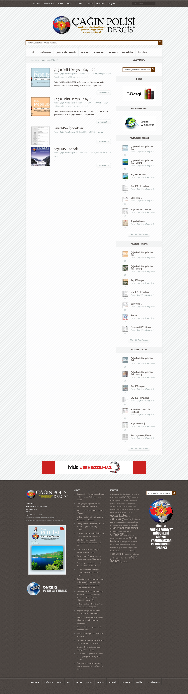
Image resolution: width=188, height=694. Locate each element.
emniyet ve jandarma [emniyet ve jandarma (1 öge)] (120, 512)
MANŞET (101, 74)
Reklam (134, 315)
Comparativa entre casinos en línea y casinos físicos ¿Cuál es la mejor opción (90, 497)
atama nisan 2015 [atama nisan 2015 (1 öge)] (121, 503)
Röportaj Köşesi (138, 221)
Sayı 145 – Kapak (66, 149)
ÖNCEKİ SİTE (127, 52)
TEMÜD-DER (49, 4)
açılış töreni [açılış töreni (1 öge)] (131, 503)
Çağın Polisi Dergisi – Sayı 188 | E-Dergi (142, 373)
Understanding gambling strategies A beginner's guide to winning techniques (90, 620)
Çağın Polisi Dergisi (67, 74)
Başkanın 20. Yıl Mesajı (141, 209)
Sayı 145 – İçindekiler (68, 128)
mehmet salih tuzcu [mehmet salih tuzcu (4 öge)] (126, 528)
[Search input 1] (92, 42)
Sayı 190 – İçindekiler (140, 186)
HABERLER (99, 52)
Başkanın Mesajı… (139, 423)
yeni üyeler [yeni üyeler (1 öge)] (127, 554)
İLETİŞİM (111, 4)
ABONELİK (113, 682)
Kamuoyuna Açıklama (141, 435)
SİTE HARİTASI (126, 682)
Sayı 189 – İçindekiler (140, 292)
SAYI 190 (94, 74)
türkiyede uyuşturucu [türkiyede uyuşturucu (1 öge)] (123, 551)
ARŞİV (69, 4)
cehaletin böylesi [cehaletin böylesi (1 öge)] (116, 509)
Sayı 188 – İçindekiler (140, 398)
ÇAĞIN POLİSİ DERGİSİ (66, 52)
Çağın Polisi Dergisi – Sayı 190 (74, 70)
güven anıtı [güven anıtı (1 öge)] (119, 522)
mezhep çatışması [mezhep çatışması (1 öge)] (116, 531)
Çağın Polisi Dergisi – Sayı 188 (142, 359)
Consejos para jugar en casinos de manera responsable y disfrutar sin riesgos (90, 666)
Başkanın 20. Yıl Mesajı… (142, 327)
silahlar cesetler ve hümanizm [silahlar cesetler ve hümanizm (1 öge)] (120, 545)
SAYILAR (78, 4)
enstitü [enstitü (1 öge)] (130, 512)
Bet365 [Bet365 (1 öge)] (121, 506)
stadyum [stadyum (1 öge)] (119, 548)
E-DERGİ (89, 4)
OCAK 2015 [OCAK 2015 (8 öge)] (119, 534)
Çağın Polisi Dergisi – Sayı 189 (74, 99)
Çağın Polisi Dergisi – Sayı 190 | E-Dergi (142, 161)
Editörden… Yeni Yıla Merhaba (140, 410)
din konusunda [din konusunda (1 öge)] (127, 509)
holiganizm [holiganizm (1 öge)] (127, 522)
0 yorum (100, 132)
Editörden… (136, 198)
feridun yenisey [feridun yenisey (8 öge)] (121, 518)
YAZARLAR (100, 4)
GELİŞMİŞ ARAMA (153, 682)
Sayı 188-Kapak (138, 386)
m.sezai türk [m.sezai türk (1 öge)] (129, 525)
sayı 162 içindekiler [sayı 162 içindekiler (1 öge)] (122, 538)
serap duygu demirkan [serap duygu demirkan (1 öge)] (129, 542)
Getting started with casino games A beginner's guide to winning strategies (90, 526)
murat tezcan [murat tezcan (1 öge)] (127, 531)
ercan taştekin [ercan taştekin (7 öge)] (120, 515)
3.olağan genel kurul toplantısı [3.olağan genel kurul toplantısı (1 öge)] (120, 494)
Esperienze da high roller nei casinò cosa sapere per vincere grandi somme (90, 656)
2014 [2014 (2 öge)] (131, 500)
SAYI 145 (92, 132)
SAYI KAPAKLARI (102, 153)
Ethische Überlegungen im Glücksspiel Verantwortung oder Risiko (89, 543)
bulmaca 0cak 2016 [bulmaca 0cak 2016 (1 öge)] (130, 506)
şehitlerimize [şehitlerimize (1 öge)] (125, 562)
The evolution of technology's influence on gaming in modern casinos (88, 572)
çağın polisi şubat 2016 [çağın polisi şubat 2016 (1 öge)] (123, 558)
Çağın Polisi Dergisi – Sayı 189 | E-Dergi (142, 267)
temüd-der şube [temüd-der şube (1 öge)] (128, 548)
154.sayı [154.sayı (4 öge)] (127, 497)
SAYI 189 (91, 103)
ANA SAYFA (36, 4)
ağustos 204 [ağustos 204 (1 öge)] (114, 506)
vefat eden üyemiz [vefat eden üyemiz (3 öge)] (122, 552)
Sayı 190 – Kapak (138, 174)
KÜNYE (60, 4)
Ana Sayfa (35, 60)
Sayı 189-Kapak (138, 280)
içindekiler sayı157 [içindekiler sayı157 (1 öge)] (119, 525)
